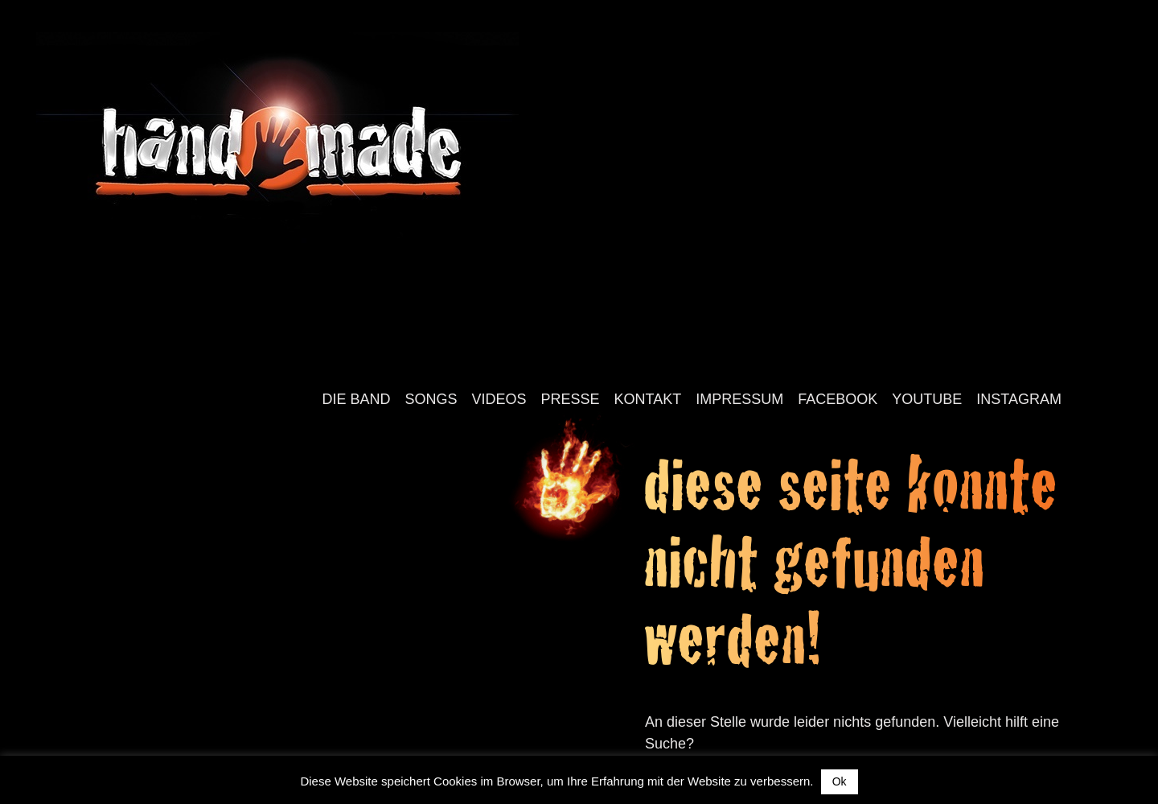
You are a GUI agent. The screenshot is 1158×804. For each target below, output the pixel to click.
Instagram (1019, 399)
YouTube (927, 399)
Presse (570, 399)
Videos (499, 399)
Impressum (739, 399)
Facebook (837, 399)
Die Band (356, 399)
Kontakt (648, 399)
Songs (431, 399)
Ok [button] (839, 781)
